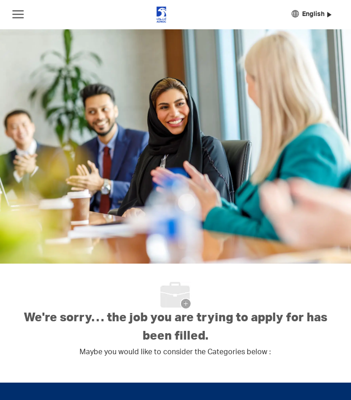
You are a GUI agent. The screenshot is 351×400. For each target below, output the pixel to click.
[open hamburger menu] (18, 14)
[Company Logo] (161, 14)
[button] (311, 15)
